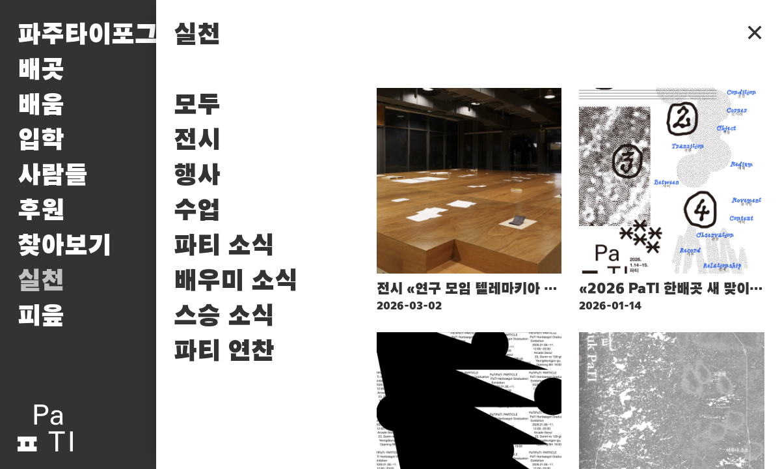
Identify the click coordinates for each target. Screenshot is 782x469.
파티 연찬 (224, 352)
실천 (41, 281)
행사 (197, 176)
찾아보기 (64, 246)
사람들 (53, 176)
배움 (41, 106)
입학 (41, 141)
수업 (197, 211)
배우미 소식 (236, 281)
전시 (197, 141)
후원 (41, 211)
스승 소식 (224, 317)
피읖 (41, 317)
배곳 (41, 70)
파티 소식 (224, 246)
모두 (197, 106)
